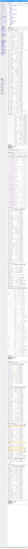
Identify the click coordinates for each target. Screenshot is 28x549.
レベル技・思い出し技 (14, 9)
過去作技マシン (13, 17)
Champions (9, 0)
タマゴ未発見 (14, 146)
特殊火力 (5, 41)
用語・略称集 (2, 49)
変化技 (4, 44)
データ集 (2, 39)
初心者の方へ (2, 26)
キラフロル (2, 88)
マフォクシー (2, 94)
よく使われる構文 (3, 52)
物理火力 (2, 41)
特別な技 (3, 45)
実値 (5, 40)
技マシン (11, 10)
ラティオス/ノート (3, 2)
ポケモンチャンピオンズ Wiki (7, 547)
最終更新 (26, 0)
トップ (12, 0)
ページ (9, 3)
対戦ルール (2, 28)
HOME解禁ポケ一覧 (3, 30)
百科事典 (6, 0)
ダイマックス (2, 47)
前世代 (4, 0)
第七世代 (11, 13)
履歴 (18, 0)
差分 (17, 0)
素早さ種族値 (2, 40)
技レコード (11, 24)
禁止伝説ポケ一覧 (3, 33)
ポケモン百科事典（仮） (9, 2)
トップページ (2, 84)
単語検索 (24, 0)
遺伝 (9, 12)
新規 (14, 0)
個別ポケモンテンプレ (3, 51)
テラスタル (2, 48)
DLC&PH (4, 37)
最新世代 (2, 0)
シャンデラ (2, 86)
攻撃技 (2, 44)
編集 (15, 0)
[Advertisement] (3, 67)
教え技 (11, 11)
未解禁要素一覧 (3, 29)
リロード (21, 0)
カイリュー (2, 92)
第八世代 (11, 20)
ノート (11, 504)
